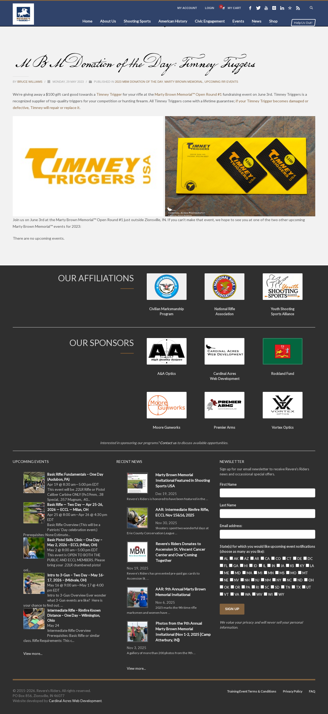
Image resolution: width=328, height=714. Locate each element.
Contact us (168, 443)
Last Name (228, 505)
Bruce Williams (30, 81)
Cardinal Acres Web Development (75, 701)
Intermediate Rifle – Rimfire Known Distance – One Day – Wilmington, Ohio (74, 615)
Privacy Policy (292, 691)
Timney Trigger (109, 94)
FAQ (312, 691)
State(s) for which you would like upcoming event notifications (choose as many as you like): (267, 549)
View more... (32, 653)
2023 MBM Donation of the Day (139, 81)
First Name (228, 484)
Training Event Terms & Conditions (251, 691)
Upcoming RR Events (221, 81)
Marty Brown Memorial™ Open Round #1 (188, 94)
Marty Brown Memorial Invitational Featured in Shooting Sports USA (183, 480)
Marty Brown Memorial (184, 81)
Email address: (231, 526)
